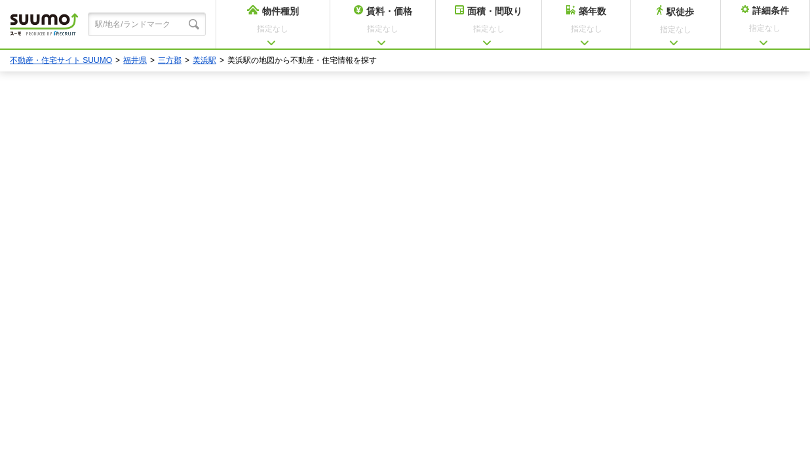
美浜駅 (204, 60)
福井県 (135, 60)
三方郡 (170, 60)
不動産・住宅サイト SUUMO (61, 60)
